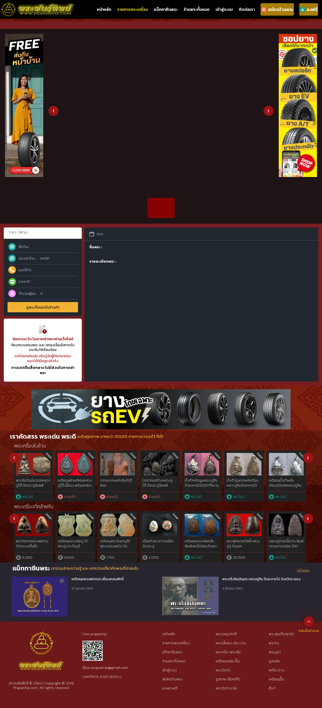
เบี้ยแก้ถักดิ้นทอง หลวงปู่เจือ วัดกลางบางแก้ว (243, 544)
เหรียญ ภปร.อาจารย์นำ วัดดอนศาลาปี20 (33, 483)
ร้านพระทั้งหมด (197, 9)
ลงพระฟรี (170, 688)
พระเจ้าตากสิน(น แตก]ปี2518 (154, 483)
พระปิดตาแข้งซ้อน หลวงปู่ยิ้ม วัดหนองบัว (116, 544)
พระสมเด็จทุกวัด (281, 634)
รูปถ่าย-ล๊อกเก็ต (228, 679)
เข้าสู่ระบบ (224, 9)
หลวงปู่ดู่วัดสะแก (239, 480)
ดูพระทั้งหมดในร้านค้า (43, 307)
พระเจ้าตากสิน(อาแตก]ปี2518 (197, 483)
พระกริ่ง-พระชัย (228, 652)
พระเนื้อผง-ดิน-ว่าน (231, 643)
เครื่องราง (276, 670)
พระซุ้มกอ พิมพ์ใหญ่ (199, 541)
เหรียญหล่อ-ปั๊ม (228, 661)
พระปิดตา (223, 670)
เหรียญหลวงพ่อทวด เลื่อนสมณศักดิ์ (97, 579)
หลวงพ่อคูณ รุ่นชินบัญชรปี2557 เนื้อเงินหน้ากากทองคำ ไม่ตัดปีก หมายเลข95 (117, 488)
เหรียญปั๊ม (276, 679)
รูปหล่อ (274, 661)
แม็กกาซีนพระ (166, 9)
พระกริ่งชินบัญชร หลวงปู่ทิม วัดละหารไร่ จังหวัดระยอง (261, 579)
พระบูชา (275, 652)
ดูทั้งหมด (303, 570)
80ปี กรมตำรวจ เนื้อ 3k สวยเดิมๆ (75, 483)
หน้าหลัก (104, 9)
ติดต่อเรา (247, 9)
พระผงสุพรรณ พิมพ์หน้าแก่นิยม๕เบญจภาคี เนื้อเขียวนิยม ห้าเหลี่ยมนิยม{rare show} (159, 549)
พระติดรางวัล (226, 688)
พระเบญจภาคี (226, 634)
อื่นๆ (272, 688)
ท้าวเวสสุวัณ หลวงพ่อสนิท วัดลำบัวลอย (31, 544)
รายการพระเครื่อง (132, 9)
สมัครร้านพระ (172, 679)
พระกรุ (274, 643)
